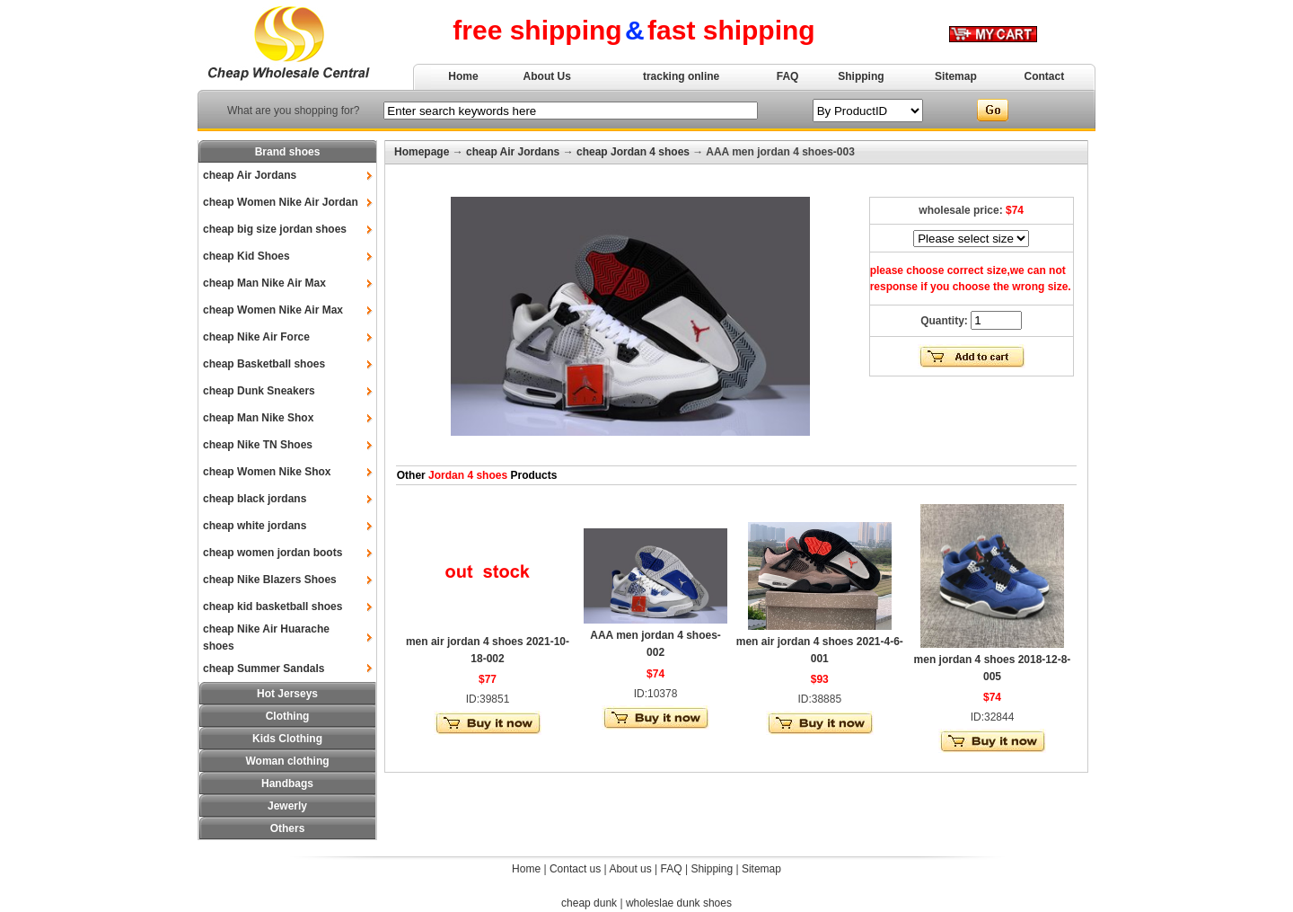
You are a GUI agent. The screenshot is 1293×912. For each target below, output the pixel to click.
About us (630, 869)
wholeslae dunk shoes (679, 903)
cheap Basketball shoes (264, 364)
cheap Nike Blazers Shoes (270, 579)
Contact (1045, 76)
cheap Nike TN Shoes (257, 444)
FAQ (788, 76)
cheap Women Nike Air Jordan (280, 202)
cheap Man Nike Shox (258, 418)
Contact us (575, 869)
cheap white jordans (254, 525)
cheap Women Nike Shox (266, 471)
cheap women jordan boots (272, 552)
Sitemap (956, 76)
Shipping (861, 76)
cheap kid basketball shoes (272, 606)
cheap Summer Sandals (263, 668)
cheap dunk (589, 903)
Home (463, 76)
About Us (547, 76)
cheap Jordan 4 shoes (633, 152)
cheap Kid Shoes (246, 256)
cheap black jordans (254, 498)
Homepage (421, 152)
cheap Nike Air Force (256, 337)
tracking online (681, 76)
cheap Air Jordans (249, 175)
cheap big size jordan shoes (275, 229)
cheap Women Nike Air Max (273, 310)
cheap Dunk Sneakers (259, 391)
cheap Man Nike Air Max (264, 283)
